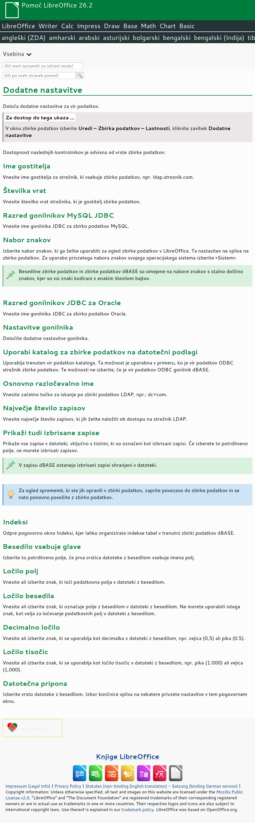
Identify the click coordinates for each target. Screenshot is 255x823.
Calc (67, 25)
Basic (187, 25)
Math (148, 25)
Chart (167, 25)
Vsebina (13, 54)
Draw (112, 25)
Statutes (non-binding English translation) (126, 786)
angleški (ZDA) (24, 37)
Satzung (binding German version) (205, 786)
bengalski (177, 37)
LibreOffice (18, 25)
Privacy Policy (67, 786)
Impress (89, 25)
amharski (62, 37)
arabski (89, 37)
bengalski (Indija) (219, 37)
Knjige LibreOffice (127, 756)
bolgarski (146, 37)
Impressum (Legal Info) (27, 786)
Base (130, 25)
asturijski (116, 37)
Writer (47, 25)
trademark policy (137, 809)
